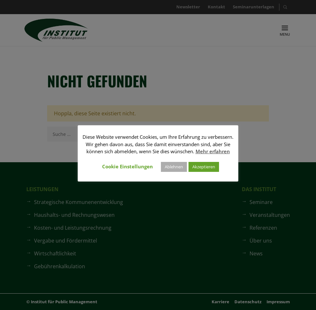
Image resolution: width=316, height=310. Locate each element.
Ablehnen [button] (174, 167)
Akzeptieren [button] (203, 167)
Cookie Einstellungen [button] (127, 166)
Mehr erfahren (213, 151)
